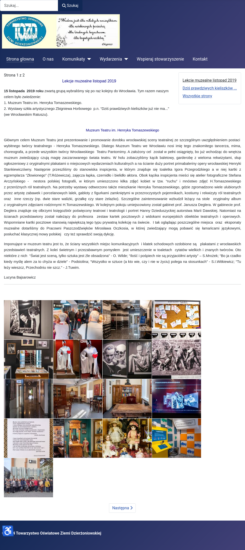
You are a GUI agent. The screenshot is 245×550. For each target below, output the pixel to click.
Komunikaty (73, 59)
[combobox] (29, 5)
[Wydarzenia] (125, 59)
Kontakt (200, 59)
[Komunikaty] (88, 59)
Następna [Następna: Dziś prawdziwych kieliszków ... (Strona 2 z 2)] (122, 508)
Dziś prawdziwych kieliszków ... (210, 88)
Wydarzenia (111, 59)
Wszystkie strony (197, 96)
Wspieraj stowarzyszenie (160, 59)
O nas (48, 59)
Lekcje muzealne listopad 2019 (210, 80)
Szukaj (70, 5)
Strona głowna (20, 59)
